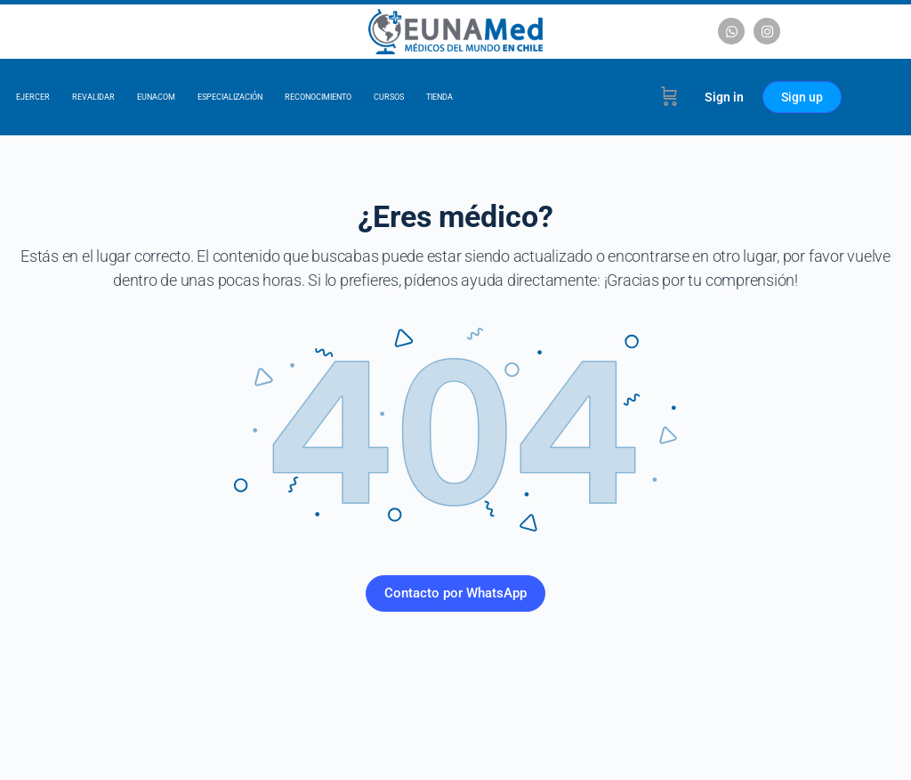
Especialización (230, 97)
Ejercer (33, 97)
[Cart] (669, 97)
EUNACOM (156, 97)
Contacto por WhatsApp (455, 593)
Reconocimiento (318, 97)
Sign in (724, 97)
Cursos (389, 97)
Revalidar (93, 97)
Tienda (439, 97)
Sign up (802, 97)
